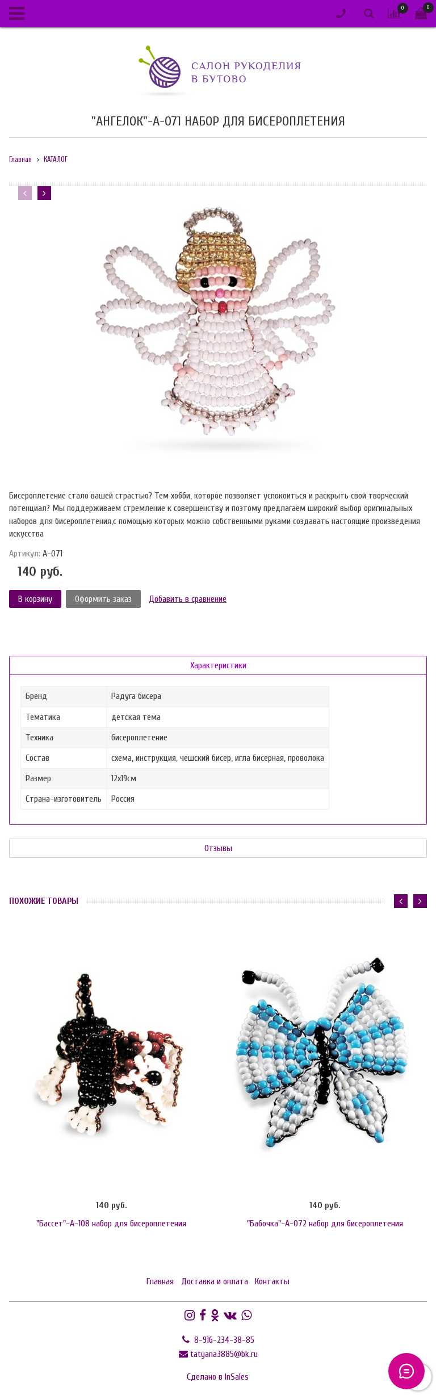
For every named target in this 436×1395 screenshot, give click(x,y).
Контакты (272, 1281)
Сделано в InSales (218, 1376)
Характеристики (218, 665)
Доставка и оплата (214, 1281)
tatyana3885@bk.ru (224, 1354)
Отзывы (218, 848)
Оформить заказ (103, 599)
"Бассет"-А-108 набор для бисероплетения (111, 1223)
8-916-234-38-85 (223, 1340)
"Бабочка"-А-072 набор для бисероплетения (325, 1223)
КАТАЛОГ (56, 160)
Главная (20, 160)
